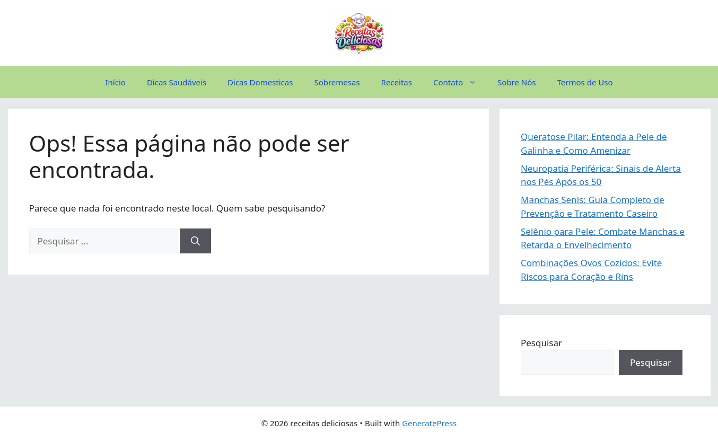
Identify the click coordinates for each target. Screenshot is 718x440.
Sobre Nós (516, 82)
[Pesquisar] (195, 241)
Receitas (396, 82)
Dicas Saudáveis (176, 82)
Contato (460, 82)
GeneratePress (429, 423)
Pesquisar (541, 343)
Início (116, 82)
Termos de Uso (585, 82)
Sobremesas (337, 82)
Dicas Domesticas (260, 82)
